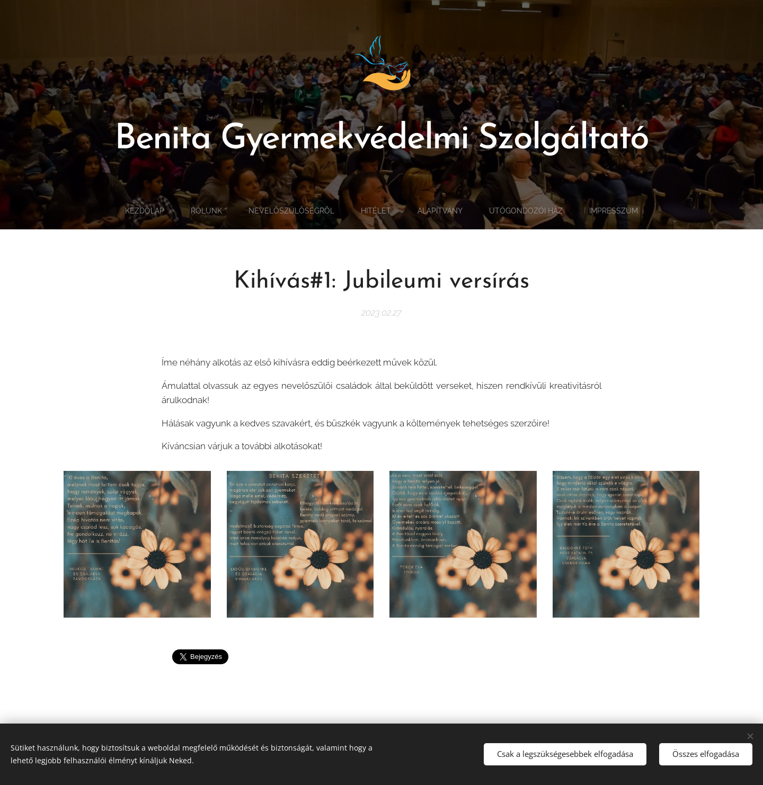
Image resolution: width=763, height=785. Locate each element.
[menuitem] (132, 211)
